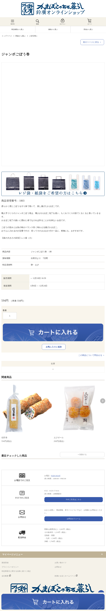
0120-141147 (55, 476)
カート (89, 24)
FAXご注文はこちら (73, 499)
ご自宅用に (33, 36)
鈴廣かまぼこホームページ (65, 576)
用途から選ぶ (20, 36)
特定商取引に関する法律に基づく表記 (16, 571)
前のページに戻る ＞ (92, 42)
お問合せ (58, 567)
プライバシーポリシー (10, 567)
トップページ (7, 36)
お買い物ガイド (61, 563)
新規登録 (5, 563)
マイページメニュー (12, 554)
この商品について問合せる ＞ (91, 355)
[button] (102, 401)
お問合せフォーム (73, 519)
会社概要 (5, 576)
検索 (37, 24)
